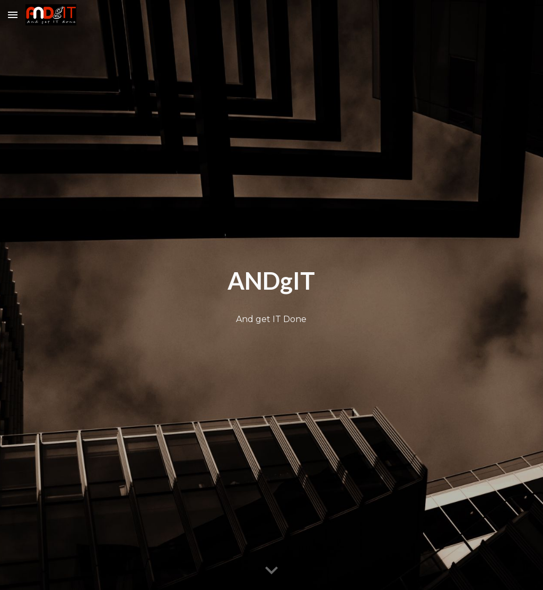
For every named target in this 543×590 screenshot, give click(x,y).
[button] (12, 14)
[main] (271, 281)
